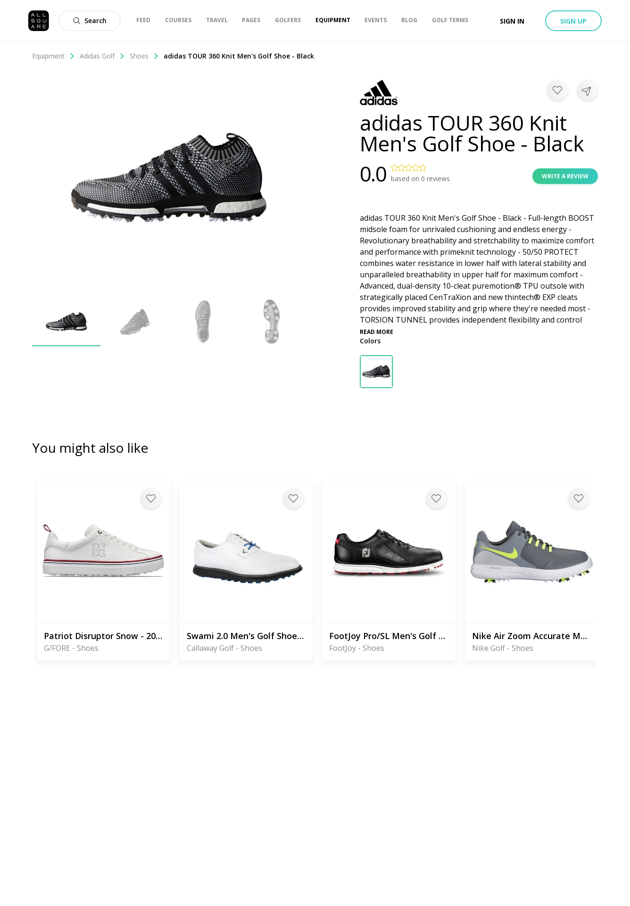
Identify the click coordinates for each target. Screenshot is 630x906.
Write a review (565, 176)
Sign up (573, 21)
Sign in (512, 21)
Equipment (53, 55)
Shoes (144, 55)
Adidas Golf (102, 55)
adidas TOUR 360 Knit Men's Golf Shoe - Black (239, 55)
